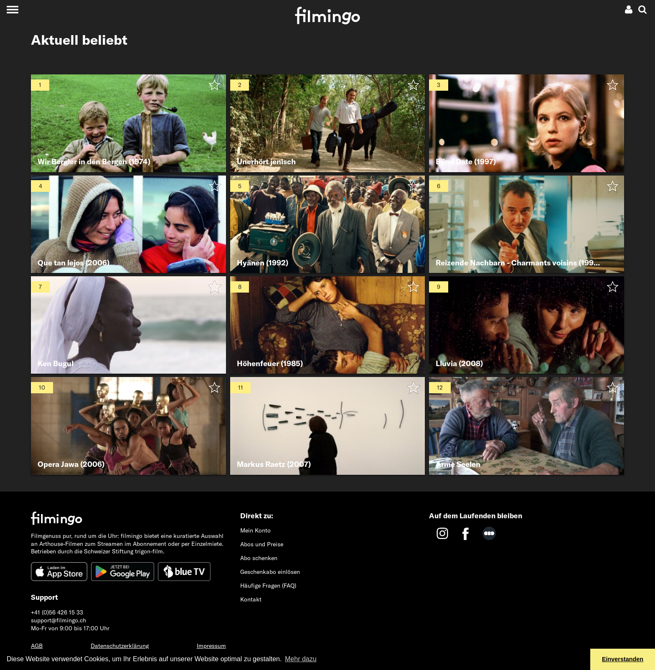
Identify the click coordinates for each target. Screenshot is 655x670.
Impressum (211, 646)
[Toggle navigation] (12, 9)
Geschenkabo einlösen (270, 572)
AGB (37, 646)
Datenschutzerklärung (120, 646)
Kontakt (250, 599)
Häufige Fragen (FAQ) (268, 585)
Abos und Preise (261, 544)
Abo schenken (258, 558)
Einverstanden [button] (622, 659)
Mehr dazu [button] (301, 658)
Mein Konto (255, 530)
